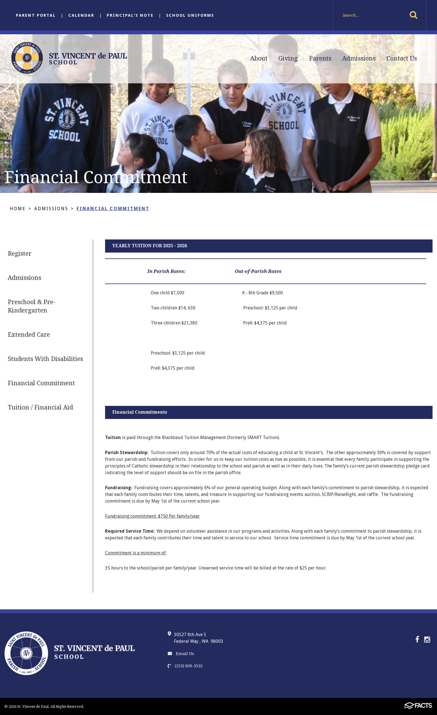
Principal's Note (130, 15)
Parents (320, 58)
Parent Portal (36, 15)
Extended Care (29, 334)
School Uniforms (190, 15)
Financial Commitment (113, 208)
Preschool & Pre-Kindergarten (31, 306)
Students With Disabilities (45, 358)
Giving (288, 58)
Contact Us (402, 58)
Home (18, 208)
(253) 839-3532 (185, 665)
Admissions (359, 58)
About (259, 58)
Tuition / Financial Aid (40, 407)
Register (19, 253)
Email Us (181, 653)
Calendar (81, 15)
